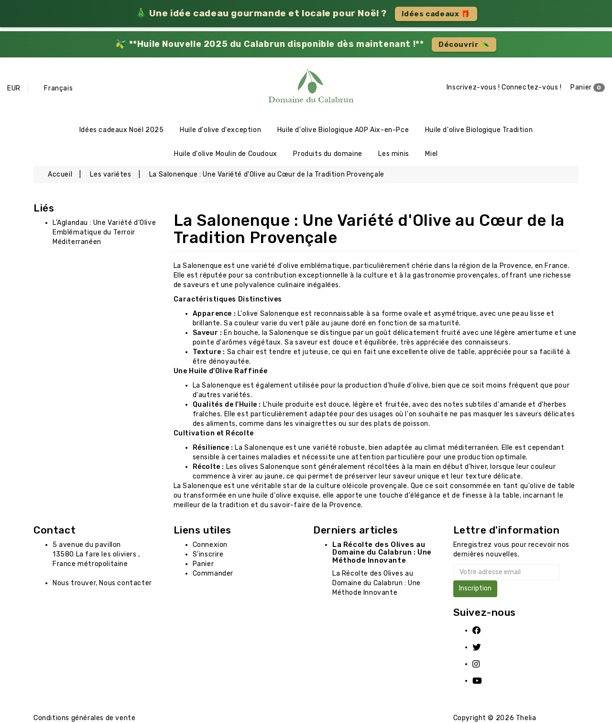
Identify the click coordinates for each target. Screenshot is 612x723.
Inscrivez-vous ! (473, 87)
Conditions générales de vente (84, 718)
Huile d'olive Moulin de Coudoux (225, 154)
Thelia (526, 718)
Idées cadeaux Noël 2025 (121, 130)
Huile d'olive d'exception (220, 130)
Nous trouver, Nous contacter (102, 583)
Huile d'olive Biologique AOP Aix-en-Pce (343, 130)
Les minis (393, 154)
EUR (14, 88)
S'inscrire (208, 554)
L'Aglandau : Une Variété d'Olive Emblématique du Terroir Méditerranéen (104, 232)
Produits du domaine (327, 154)
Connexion (210, 545)
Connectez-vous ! (532, 87)
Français (58, 88)
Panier (587, 87)
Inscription (475, 588)
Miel (431, 154)
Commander (213, 573)
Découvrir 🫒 (464, 44)
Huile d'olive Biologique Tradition (479, 130)
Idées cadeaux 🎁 (436, 14)
